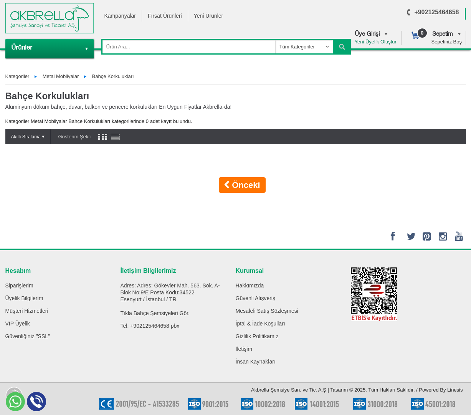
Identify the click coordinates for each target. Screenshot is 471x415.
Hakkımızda (250, 285)
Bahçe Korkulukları (113, 76)
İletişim (244, 349)
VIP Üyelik (17, 323)
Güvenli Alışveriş (255, 298)
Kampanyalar (120, 16)
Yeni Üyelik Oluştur (376, 42)
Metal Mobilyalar (61, 76)
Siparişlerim (19, 285)
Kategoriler (17, 76)
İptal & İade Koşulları (260, 323)
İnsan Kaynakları (256, 362)
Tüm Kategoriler (297, 47)
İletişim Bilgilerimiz (148, 270)
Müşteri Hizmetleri (26, 311)
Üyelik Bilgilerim (24, 298)
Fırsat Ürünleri (165, 16)
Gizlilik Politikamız (257, 336)
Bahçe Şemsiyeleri (156, 313)
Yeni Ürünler (208, 16)
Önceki (242, 185)
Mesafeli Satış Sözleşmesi (267, 311)
